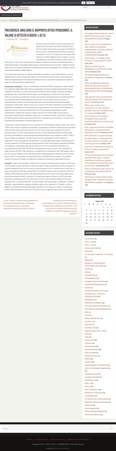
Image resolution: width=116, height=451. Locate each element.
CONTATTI (29, 439)
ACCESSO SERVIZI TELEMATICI (96, 306)
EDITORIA (88, 324)
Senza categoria (90, 408)
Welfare (87, 260)
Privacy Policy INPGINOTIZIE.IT (78, 439)
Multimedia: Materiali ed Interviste (96, 402)
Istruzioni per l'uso (91, 356)
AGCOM (87, 288)
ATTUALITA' (89, 340)
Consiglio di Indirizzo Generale (95, 281)
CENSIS (87, 269)
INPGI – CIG (89, 245)
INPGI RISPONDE (91, 389)
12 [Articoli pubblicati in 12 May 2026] (91, 214)
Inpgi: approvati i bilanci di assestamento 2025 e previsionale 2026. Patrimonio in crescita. (98, 99)
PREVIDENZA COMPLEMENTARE (97, 309)
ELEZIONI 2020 (90, 328)
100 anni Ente (89, 239)
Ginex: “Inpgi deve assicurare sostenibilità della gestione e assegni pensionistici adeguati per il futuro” (99, 130)
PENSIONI (88, 405)
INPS (86, 337)
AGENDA (88, 362)
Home (4, 20)
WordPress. (66, 448)
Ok (83, 2)
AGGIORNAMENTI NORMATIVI (96, 365)
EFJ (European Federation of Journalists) (99, 254)
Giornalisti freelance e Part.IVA (95, 291)
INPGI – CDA (89, 242)
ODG (86, 272)
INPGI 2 (87, 386)
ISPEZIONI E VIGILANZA (93, 393)
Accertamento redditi (92, 248)
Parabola (57, 448)
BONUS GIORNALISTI (92, 318)
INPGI (87, 251)
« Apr (86, 223)
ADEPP (87, 359)
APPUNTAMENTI (91, 278)
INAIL (86, 312)
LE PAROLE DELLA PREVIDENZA (97, 399)
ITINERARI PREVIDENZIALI (94, 284)
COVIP (87, 315)
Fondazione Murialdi (92, 377)
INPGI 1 (87, 383)
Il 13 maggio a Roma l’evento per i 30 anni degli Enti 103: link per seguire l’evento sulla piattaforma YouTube (99, 36)
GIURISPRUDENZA (91, 349)
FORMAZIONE (90, 275)
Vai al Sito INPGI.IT (41, 439)
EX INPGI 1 (89, 321)
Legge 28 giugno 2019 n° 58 (94, 331)
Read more (90, 2)
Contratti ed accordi (91, 374)
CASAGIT (88, 343)
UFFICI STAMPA (90, 353)
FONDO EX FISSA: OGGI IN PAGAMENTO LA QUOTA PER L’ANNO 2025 (98, 69)
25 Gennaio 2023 (12, 39)
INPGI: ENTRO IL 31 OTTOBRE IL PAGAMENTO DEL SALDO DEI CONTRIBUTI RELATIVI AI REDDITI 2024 (99, 118)
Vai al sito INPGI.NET (57, 439)
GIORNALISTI (89, 380)
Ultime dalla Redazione (93, 414)
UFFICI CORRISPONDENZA (95, 411)
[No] (114, 3)
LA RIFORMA (89, 396)
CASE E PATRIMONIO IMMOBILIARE (98, 368)
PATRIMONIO (89, 300)
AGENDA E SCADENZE (93, 303)
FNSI (86, 334)
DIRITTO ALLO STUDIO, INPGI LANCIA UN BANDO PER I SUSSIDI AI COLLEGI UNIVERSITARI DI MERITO (99, 179)
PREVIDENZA (13, 20)
